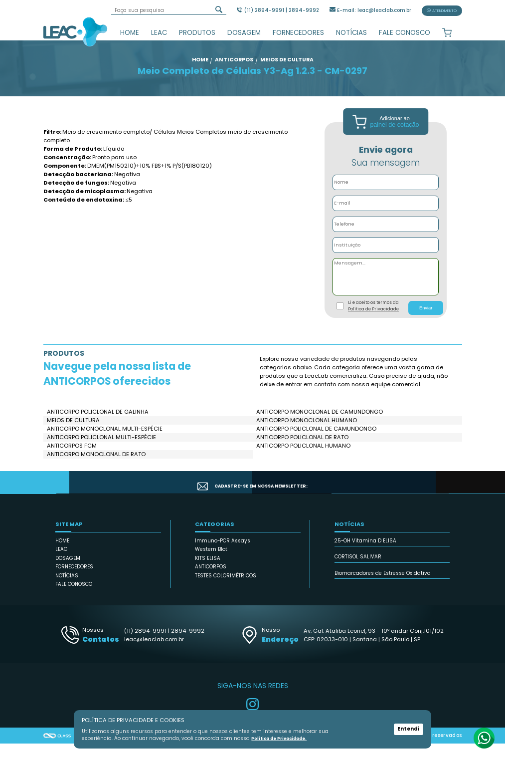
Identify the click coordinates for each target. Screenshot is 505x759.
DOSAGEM (244, 32)
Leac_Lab (75, 31)
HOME (129, 32)
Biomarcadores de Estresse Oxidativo (382, 588)
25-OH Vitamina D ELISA (365, 556)
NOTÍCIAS (351, 32)
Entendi (408, 730)
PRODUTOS (197, 32)
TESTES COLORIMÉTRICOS (225, 591)
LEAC (159, 32)
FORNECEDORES (298, 32)
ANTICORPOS (210, 582)
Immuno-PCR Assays (222, 556)
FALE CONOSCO (404, 32)
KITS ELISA (207, 573)
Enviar (425, 323)
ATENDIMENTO (442, 10)
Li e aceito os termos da (373, 321)
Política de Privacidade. (282, 739)
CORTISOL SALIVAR (358, 572)
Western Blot (211, 565)
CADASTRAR (422, 498)
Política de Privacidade (373, 324)
